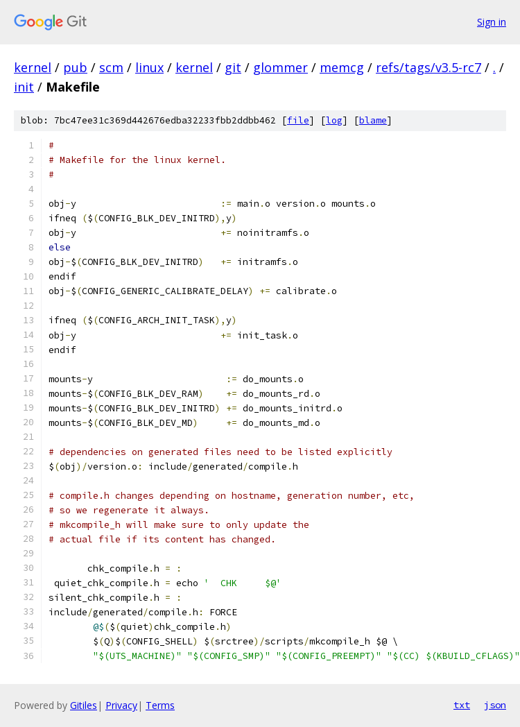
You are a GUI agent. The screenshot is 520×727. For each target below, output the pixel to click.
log (334, 120)
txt (461, 705)
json (495, 705)
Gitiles (83, 705)
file (298, 120)
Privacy (121, 705)
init (24, 86)
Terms (160, 705)
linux (149, 67)
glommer (280, 67)
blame (373, 120)
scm (111, 67)
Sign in (491, 21)
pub (75, 67)
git (233, 67)
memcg (342, 67)
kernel (32, 67)
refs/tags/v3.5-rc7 (428, 67)
